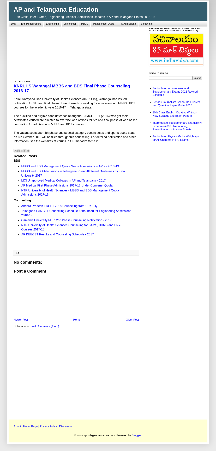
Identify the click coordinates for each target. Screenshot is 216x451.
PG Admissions (127, 23)
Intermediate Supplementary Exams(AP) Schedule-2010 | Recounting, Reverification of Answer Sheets (177, 126)
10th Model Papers (31, 23)
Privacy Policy (48, 426)
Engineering (52, 23)
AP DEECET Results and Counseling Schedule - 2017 (57, 234)
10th (13, 23)
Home (77, 319)
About (17, 426)
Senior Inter (147, 23)
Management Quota (103, 23)
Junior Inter (70, 23)
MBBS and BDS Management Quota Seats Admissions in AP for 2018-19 (70, 166)
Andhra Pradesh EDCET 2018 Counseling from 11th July (59, 206)
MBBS (84, 23)
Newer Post (21, 319)
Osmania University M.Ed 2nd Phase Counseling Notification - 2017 (66, 220)
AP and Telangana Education (56, 9)
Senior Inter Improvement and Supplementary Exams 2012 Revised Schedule (175, 91)
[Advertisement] (76, 51)
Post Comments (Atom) (45, 326)
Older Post (132, 319)
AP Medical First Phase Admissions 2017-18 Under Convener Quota (67, 185)
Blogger (136, 435)
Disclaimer (65, 426)
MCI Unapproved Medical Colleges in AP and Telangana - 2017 (63, 180)
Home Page (30, 426)
